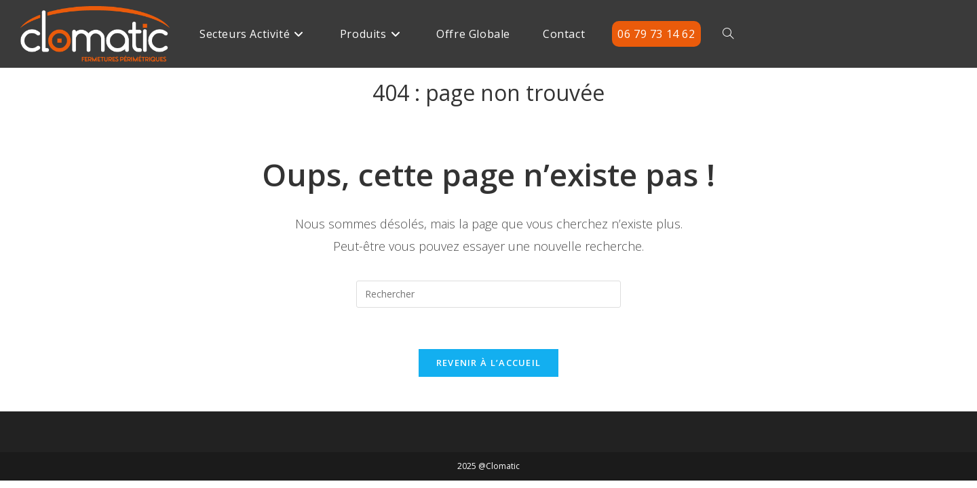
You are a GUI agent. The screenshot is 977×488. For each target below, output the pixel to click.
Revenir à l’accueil (488, 363)
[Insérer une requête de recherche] (488, 294)
